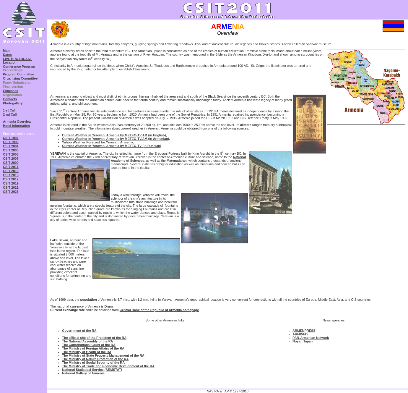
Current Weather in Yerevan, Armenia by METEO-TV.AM (105, 138)
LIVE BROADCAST (17, 59)
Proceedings (12, 70)
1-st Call (9, 110)
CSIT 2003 (11, 150)
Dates (7, 54)
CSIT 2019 (11, 183)
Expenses (10, 91)
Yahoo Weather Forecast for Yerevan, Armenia (97, 142)
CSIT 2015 (11, 175)
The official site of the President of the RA (94, 337)
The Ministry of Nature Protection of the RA (95, 359)
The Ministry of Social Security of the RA (93, 362)
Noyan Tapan (302, 341)
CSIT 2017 (11, 179)
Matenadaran (177, 160)
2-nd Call (10, 114)
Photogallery (13, 103)
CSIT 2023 (11, 191)
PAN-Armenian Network (310, 337)
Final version (13, 86)
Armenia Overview (17, 121)
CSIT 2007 (11, 158)
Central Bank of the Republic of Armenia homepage (159, 310)
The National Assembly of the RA (87, 341)
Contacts (10, 99)
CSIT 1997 (11, 138)
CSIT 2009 (11, 162)
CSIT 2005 (11, 154)
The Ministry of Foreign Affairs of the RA (93, 348)
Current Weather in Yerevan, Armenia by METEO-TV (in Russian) (111, 146)
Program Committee (18, 74)
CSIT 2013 (11, 171)
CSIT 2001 (11, 146)
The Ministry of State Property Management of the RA (103, 355)
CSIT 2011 (11, 167)
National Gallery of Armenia (83, 373)
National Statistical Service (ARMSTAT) (92, 369)
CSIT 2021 (11, 187)
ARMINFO (300, 334)
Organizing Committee (20, 78)
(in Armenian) (158, 138)
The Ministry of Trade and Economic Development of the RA (108, 366)
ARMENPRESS (304, 330)
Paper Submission (17, 82)
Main (6, 50)
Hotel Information (16, 125)
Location (10, 62)
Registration (12, 95)
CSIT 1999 (11, 142)
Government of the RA (79, 330)
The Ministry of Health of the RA (86, 352)
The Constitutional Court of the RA (89, 345)
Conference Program (19, 66)
